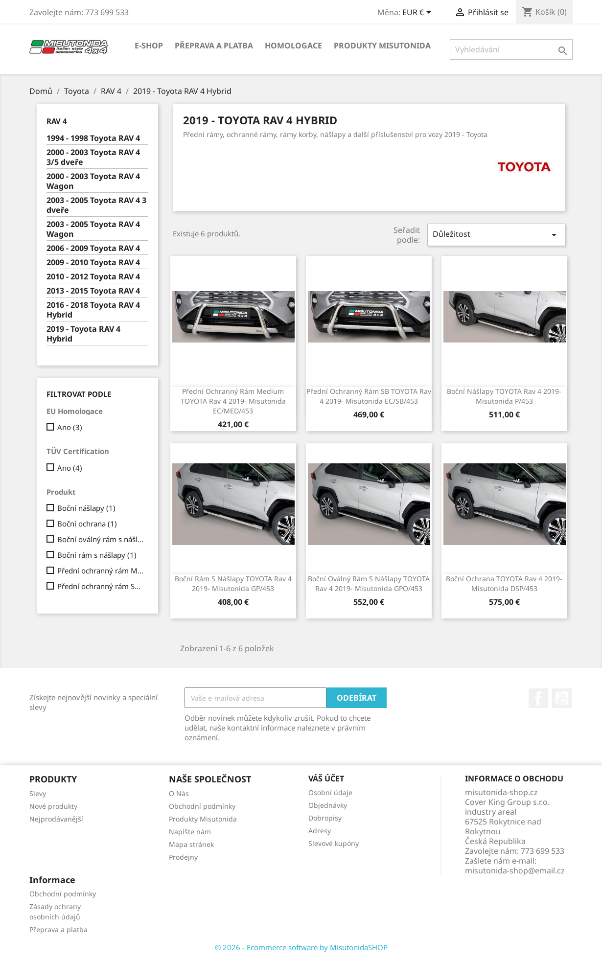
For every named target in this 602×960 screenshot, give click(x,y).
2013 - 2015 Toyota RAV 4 (93, 291)
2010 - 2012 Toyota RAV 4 (93, 277)
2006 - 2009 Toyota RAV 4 (93, 248)
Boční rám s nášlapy (97, 555)
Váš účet (326, 778)
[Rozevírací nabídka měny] (418, 13)
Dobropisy (325, 818)
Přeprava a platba (214, 45)
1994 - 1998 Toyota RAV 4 (93, 138)
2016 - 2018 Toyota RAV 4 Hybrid (93, 310)
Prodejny (183, 857)
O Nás (179, 793)
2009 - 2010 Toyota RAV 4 (93, 262)
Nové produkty (53, 806)
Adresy (319, 830)
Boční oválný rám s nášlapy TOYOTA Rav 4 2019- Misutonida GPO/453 (369, 583)
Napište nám (190, 831)
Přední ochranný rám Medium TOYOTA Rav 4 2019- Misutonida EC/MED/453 (233, 401)
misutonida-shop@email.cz (515, 870)
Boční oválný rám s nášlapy (100, 539)
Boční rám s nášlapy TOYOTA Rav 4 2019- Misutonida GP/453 (233, 583)
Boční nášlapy (86, 508)
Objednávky (327, 805)
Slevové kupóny (333, 843)
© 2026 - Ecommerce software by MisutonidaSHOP (301, 947)
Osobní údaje (330, 792)
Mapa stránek (191, 844)
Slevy (37, 793)
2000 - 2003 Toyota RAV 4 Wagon (93, 181)
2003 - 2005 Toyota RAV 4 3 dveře (96, 205)
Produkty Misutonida (382, 45)
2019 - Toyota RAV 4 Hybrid (83, 334)
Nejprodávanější (56, 818)
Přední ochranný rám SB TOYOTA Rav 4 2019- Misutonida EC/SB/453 (368, 396)
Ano (69, 427)
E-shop (149, 45)
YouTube (562, 698)
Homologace (293, 45)
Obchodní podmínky (202, 806)
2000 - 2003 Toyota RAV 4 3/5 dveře (93, 157)
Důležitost (496, 235)
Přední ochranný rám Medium (100, 570)
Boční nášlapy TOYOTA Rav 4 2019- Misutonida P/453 (504, 396)
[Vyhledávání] (511, 49)
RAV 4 (56, 121)
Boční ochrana (87, 523)
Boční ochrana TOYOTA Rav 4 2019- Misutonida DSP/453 (504, 583)
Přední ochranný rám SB (100, 586)
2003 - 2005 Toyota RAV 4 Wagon (93, 229)
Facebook (538, 698)
